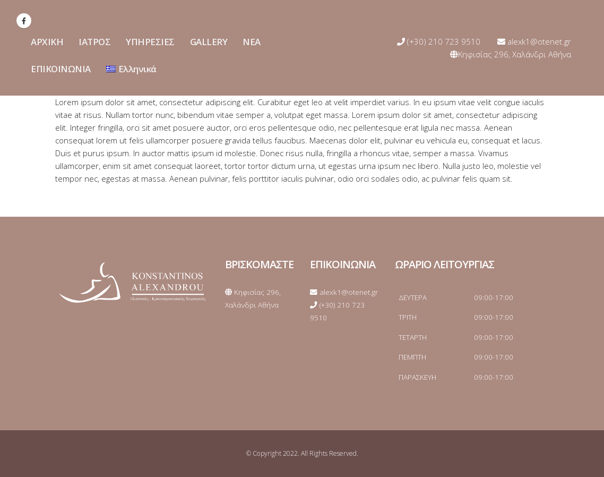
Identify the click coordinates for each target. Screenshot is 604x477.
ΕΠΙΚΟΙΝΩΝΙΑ (61, 69)
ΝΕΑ (252, 42)
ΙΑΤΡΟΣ (94, 42)
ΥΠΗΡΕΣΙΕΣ (150, 42)
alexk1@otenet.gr (534, 41)
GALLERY (209, 42)
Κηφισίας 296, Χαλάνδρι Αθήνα (510, 54)
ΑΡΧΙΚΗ (47, 42)
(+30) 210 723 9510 (438, 41)
